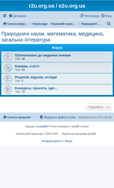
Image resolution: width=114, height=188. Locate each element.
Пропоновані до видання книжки (43, 55)
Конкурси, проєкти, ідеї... (36, 88)
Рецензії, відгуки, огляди (36, 77)
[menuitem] (17, 16)
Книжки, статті (27, 66)
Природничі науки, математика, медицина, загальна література (52, 37)
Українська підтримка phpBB (78, 133)
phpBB (43, 126)
